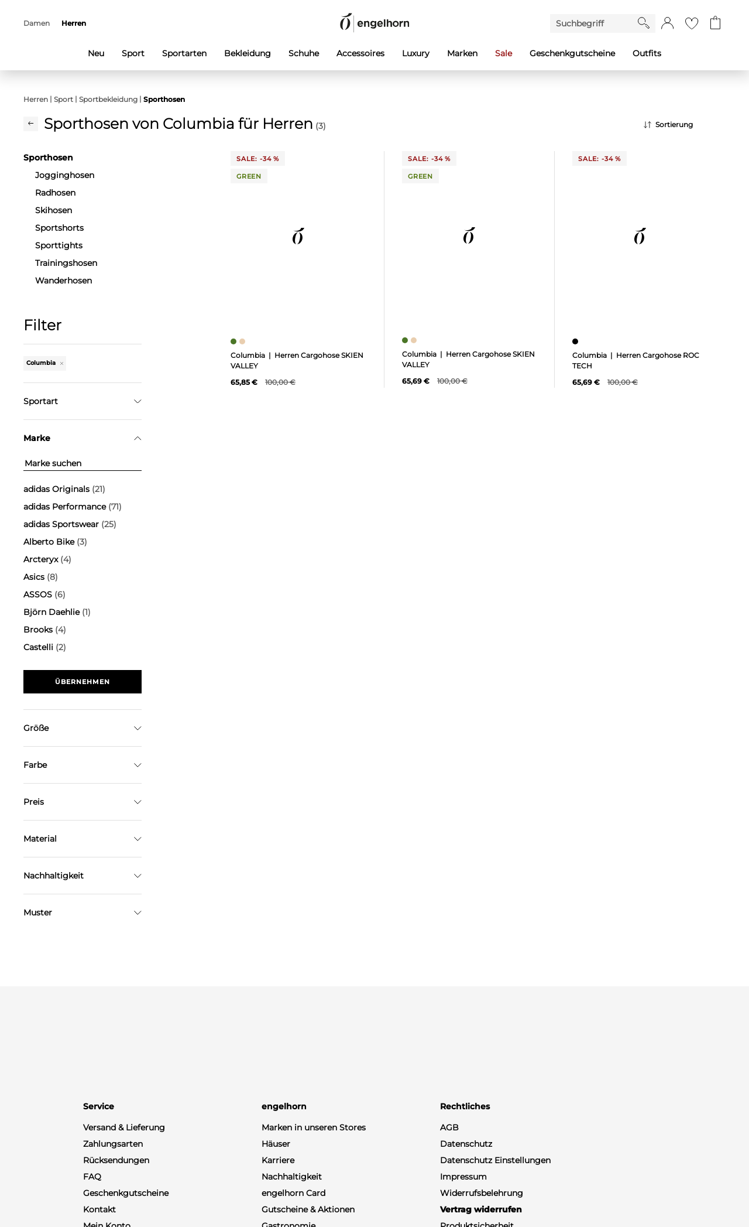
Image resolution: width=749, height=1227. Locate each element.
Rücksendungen (116, 1185)
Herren (35, 99)
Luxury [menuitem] (416, 53)
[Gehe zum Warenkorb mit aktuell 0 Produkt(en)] (715, 23)
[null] (298, 236)
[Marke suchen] (82, 463)
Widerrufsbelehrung (481, 1218)
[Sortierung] (685, 124)
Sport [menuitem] (133, 53)
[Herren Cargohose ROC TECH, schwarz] (576, 341)
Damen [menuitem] (36, 23)
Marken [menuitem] (462, 53)
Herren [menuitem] (73, 23)
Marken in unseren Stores (314, 1152)
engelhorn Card (293, 1218)
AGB (449, 1152)
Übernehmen (83, 682)
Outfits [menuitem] (647, 53)
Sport (63, 99)
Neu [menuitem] (96, 53)
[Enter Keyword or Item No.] (594, 23)
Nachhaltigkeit (292, 1202)
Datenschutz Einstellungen (495, 1185)
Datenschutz (466, 1169)
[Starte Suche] (644, 23)
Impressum (463, 1202)
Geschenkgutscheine (126, 1218)
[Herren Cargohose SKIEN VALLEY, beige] (243, 341)
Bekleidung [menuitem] (247, 53)
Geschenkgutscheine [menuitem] (572, 53)
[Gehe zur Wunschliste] (691, 23)
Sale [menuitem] (503, 53)
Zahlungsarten (113, 1169)
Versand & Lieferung (124, 1152)
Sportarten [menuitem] (184, 53)
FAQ (92, 1202)
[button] (667, 23)
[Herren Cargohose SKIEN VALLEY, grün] (235, 341)
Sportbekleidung (108, 99)
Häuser (276, 1169)
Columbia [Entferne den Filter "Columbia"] (44, 363)
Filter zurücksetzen (82, 711)
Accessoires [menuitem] (360, 53)
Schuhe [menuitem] (303, 53)
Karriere (278, 1185)
